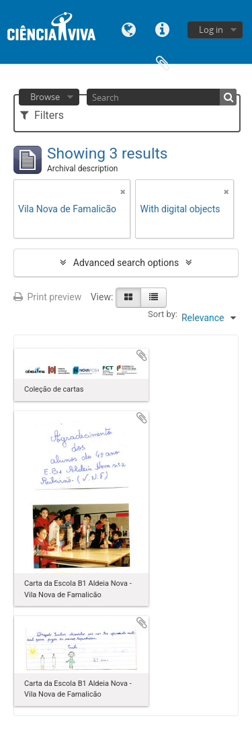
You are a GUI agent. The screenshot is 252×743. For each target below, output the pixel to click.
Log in (211, 30)
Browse (45, 97)
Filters (42, 115)
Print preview (47, 297)
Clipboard (162, 62)
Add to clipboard (142, 355)
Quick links (162, 28)
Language (129, 28)
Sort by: (162, 314)
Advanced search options (126, 262)
